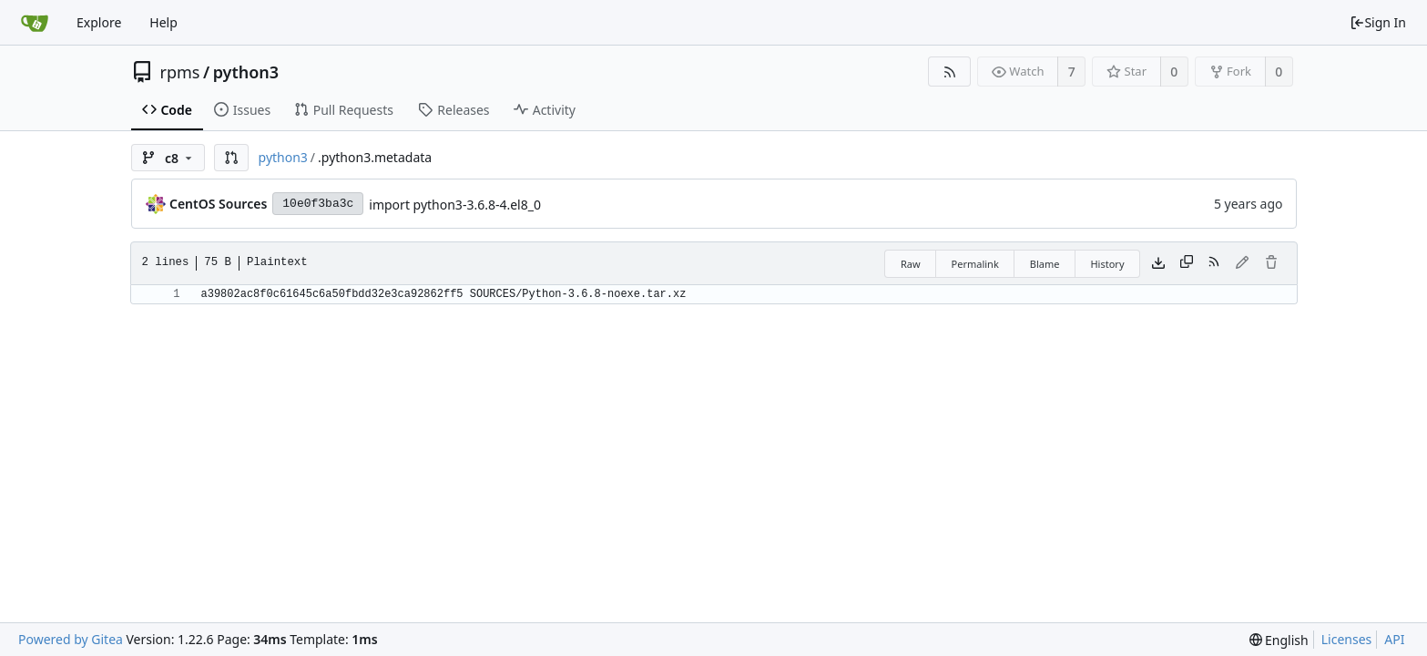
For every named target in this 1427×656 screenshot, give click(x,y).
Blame (1045, 264)
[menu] (1279, 640)
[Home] (34, 22)
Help (163, 22)
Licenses (1346, 639)
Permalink (975, 264)
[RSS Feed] (949, 71)
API (1394, 639)
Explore (98, 22)
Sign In (1378, 22)
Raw (911, 264)
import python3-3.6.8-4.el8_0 (455, 204)
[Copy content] (1186, 263)
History (1107, 264)
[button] (231, 157)
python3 (246, 72)
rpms (180, 72)
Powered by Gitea (70, 639)
